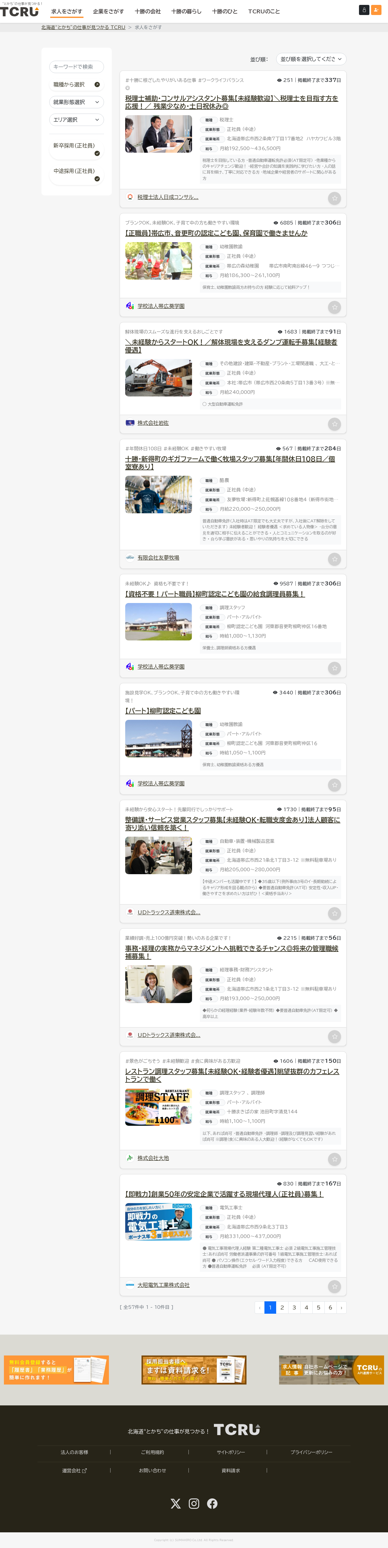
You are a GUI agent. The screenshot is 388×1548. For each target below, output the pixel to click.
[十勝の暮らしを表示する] (186, 11)
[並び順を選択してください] (311, 59)
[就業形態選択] (76, 102)
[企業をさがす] (108, 11)
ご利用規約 (152, 1452)
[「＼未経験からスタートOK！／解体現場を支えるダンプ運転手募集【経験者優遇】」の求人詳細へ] (158, 377)
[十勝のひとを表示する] (225, 11)
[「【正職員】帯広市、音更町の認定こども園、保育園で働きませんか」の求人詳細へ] (158, 261)
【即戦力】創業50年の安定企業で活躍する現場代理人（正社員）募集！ (224, 1194)
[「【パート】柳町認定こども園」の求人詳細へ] (158, 738)
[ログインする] (364, 10)
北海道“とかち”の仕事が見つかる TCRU (83, 27)
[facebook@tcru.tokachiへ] (212, 1503)
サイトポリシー (231, 1452)
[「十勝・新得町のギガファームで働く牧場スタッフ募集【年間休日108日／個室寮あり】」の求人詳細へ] (158, 494)
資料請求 (231, 1470)
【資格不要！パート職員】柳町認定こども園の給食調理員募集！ (215, 594)
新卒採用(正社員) (76, 150)
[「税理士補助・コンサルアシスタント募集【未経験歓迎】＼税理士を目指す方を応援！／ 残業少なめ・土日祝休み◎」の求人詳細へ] (158, 134)
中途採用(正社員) (76, 175)
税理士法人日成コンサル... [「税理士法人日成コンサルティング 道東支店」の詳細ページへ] (162, 197)
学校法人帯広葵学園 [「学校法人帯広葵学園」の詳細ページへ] (155, 306)
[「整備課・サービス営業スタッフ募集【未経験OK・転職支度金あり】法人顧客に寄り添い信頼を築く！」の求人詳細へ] (158, 855)
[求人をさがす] (67, 11)
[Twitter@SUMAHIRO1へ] (176, 1503)
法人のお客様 (74, 1452)
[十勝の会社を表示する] (147, 11)
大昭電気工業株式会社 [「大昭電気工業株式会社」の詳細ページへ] (157, 1285)
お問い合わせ (152, 1470)
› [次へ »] (341, 1307)
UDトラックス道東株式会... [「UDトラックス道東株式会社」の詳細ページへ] (163, 912)
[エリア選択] (76, 120)
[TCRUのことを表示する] (264, 11)
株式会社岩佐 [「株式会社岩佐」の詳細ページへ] (147, 423)
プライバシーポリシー (311, 1452)
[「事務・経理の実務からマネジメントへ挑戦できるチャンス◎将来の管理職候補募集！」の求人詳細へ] (158, 984)
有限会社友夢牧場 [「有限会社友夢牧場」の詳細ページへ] (152, 557)
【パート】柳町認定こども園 (163, 710)
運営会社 (74, 1470)
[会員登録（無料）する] (376, 10)
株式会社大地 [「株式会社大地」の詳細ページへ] (147, 1158)
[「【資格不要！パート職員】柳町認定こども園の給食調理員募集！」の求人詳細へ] (158, 622)
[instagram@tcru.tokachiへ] (194, 1503)
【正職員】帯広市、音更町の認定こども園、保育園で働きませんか (216, 233)
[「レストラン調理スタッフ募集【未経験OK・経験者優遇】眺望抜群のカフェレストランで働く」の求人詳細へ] (158, 1107)
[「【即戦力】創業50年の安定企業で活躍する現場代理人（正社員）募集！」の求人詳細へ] (158, 1222)
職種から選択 (76, 84)
